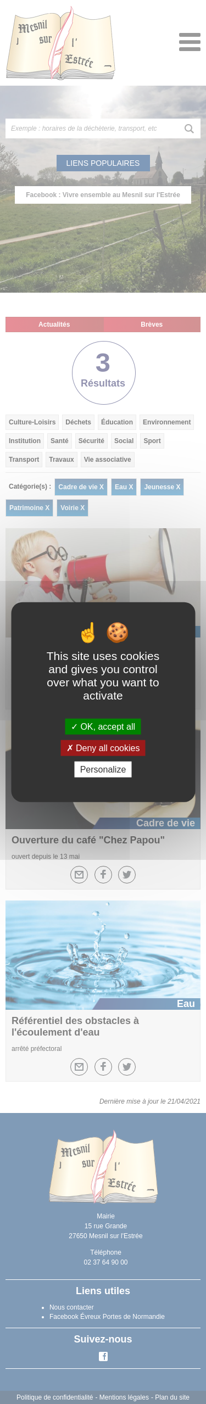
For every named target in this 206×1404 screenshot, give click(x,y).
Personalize (103, 769)
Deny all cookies (103, 747)
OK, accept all (103, 726)
